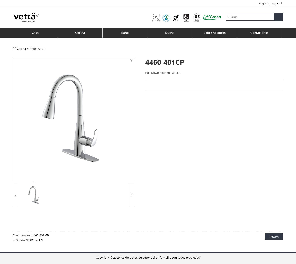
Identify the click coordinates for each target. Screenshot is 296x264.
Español (277, 3)
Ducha (169, 33)
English (263, 3)
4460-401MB (40, 235)
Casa (35, 33)
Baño (125, 33)
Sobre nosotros (215, 33)
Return (274, 236)
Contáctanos (259, 33)
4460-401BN (34, 239)
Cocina (80, 33)
